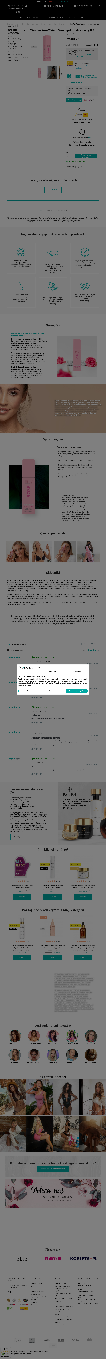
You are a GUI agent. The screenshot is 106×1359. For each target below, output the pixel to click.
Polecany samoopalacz (63, 1309)
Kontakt (83, 17)
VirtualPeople (26, 1354)
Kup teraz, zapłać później (39, 1297)
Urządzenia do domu (18, 57)
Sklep (22, 17)
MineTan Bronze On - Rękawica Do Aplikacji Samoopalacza (22, 886)
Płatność (34, 1299)
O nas (43, 17)
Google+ (81, 166)
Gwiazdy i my (65, 17)
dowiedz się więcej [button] (91, 45)
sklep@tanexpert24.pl (86, 1291)
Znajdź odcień (32, 17)
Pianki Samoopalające (15, 38)
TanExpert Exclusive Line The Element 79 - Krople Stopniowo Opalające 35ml (83, 947)
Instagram (19, 12)
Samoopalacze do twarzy (16, 48)
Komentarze (61, 210)
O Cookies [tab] (77, 671)
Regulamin (34, 1286)
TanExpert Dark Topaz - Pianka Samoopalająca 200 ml (53, 886)
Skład (49, 210)
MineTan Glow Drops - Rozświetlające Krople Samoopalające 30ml (52, 947)
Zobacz (22, 897)
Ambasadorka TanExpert (63, 1319)
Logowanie (34, 1302)
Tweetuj (78, 166)
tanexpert (60, 1077)
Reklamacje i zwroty (61, 1283)
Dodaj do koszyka (85, 156)
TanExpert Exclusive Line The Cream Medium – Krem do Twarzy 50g (83, 886)
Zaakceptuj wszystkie (76, 691)
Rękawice (12, 52)
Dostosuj (53, 691)
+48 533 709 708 (84, 1285)
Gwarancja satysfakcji (62, 1317)
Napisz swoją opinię (76, 93)
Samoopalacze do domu (17, 31)
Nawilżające (14, 60)
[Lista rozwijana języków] (79, 6)
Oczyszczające (15, 54)
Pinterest (84, 166)
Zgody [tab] (29, 671)
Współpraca (53, 17)
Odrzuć (29, 691)
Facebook (16, 12)
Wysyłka (57, 1291)
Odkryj (17, 837)
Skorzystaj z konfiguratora (53, 1169)
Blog (75, 17)
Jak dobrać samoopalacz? (64, 1306)
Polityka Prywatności (38, 1291)
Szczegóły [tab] (53, 671)
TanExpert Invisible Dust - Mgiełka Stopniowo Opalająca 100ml (22, 947)
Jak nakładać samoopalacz (64, 1304)
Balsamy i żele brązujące (15, 43)
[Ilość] (68, 156)
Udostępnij (75, 166)
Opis (41, 210)
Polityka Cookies (36, 1283)
